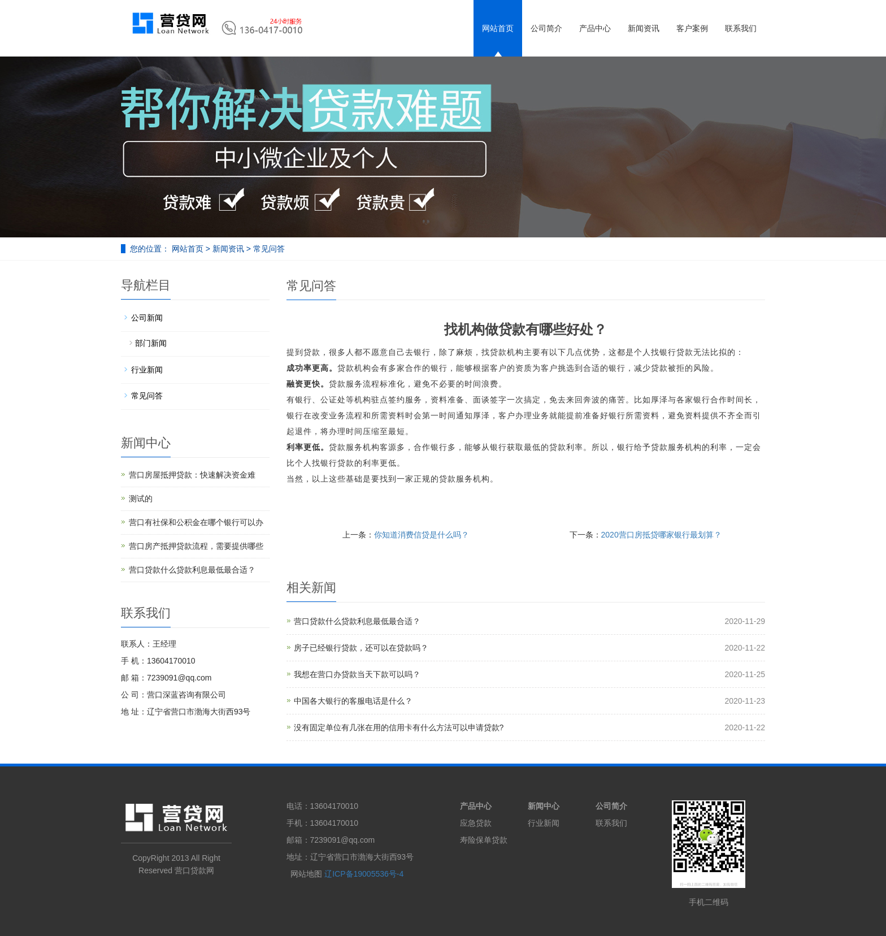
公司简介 (546, 28)
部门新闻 (151, 343)
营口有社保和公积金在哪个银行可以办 (196, 522)
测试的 (141, 498)
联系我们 (741, 28)
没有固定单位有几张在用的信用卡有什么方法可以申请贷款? (399, 727)
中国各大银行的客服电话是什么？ (353, 700)
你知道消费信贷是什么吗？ (421, 534)
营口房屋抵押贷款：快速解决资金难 (192, 474)
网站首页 (498, 28)
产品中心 (595, 28)
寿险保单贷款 (483, 839)
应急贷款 (476, 822)
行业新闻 (147, 369)
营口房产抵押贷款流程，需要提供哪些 (196, 546)
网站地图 (306, 873)
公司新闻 (147, 317)
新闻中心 (543, 806)
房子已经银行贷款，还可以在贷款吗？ (361, 647)
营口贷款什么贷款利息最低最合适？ (357, 621)
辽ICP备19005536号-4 (363, 873)
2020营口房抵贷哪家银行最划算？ (661, 534)
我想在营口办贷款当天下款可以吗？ (357, 674)
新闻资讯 (643, 28)
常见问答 (268, 248)
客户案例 (692, 28)
